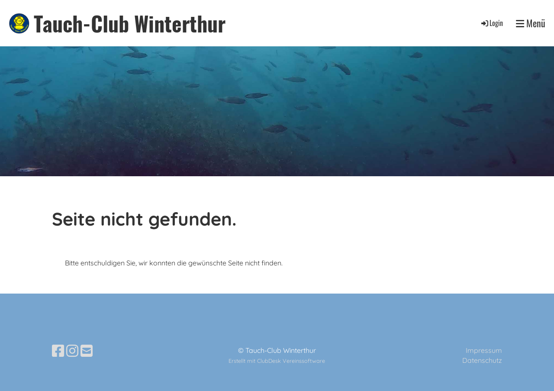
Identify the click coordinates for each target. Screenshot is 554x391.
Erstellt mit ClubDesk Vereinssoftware (277, 360)
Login (491, 23)
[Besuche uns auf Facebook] (58, 350)
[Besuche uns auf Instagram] (72, 350)
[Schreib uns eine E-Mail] (87, 350)
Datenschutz (482, 360)
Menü (530, 23)
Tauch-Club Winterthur (129, 23)
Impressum (484, 350)
